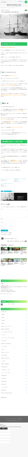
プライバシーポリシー (14, 418)
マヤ (2, 349)
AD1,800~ (3, 311)
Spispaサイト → (21, 1)
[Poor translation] (5, 428)
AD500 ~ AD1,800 (5, 329)
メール (2, 222)
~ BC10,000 (4, 366)
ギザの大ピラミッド (5, 369)
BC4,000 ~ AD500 (5, 358)
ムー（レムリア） (5, 372)
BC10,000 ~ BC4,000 (5, 343)
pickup (14, 191)
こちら (11, 293)
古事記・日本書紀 (5, 363)
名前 (2, 218)
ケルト (3, 334)
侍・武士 (3, 340)
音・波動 (3, 378)
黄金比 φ (3, 381)
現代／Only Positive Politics (6, 392)
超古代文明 (4, 375)
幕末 (2, 191)
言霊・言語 (4, 355)
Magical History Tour (13, 420)
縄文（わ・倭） (5, 352)
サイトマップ (8, 418)
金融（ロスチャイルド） (8, 191)
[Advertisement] (9, 405)
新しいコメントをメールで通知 (6, 232)
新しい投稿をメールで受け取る (6, 234)
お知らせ (3, 384)
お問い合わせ (20, 418)
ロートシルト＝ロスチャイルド (6, 178)
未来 (2, 317)
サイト (2, 226)
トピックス (4, 387)
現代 (3, 320)
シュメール (4, 346)
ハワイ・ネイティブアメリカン (7, 337)
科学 (2, 323)
